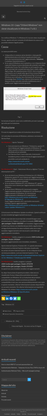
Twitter (18, 414)
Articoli (3, 393)
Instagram (40, 414)
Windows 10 (9, 304)
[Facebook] (11, 298)
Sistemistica (19, 314)
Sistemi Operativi (9, 314)
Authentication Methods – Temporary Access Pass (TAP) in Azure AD (23, 367)
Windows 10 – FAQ (11, 321)
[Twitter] (15, 298)
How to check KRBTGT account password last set (17, 364)
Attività (3, 396)
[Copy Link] (3, 298)
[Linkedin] (7, 298)
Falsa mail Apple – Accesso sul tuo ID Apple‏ (27, 326)
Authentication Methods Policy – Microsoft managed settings (20, 371)
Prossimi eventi (6, 400)
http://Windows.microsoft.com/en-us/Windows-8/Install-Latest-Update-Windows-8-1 (24, 206)
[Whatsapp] (19, 298)
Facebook (7, 414)
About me (4, 390)
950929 (19, 79)
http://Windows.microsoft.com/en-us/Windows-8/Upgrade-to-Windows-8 (21, 198)
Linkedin (13, 414)
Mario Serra (7, 311)
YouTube (24, 414)
